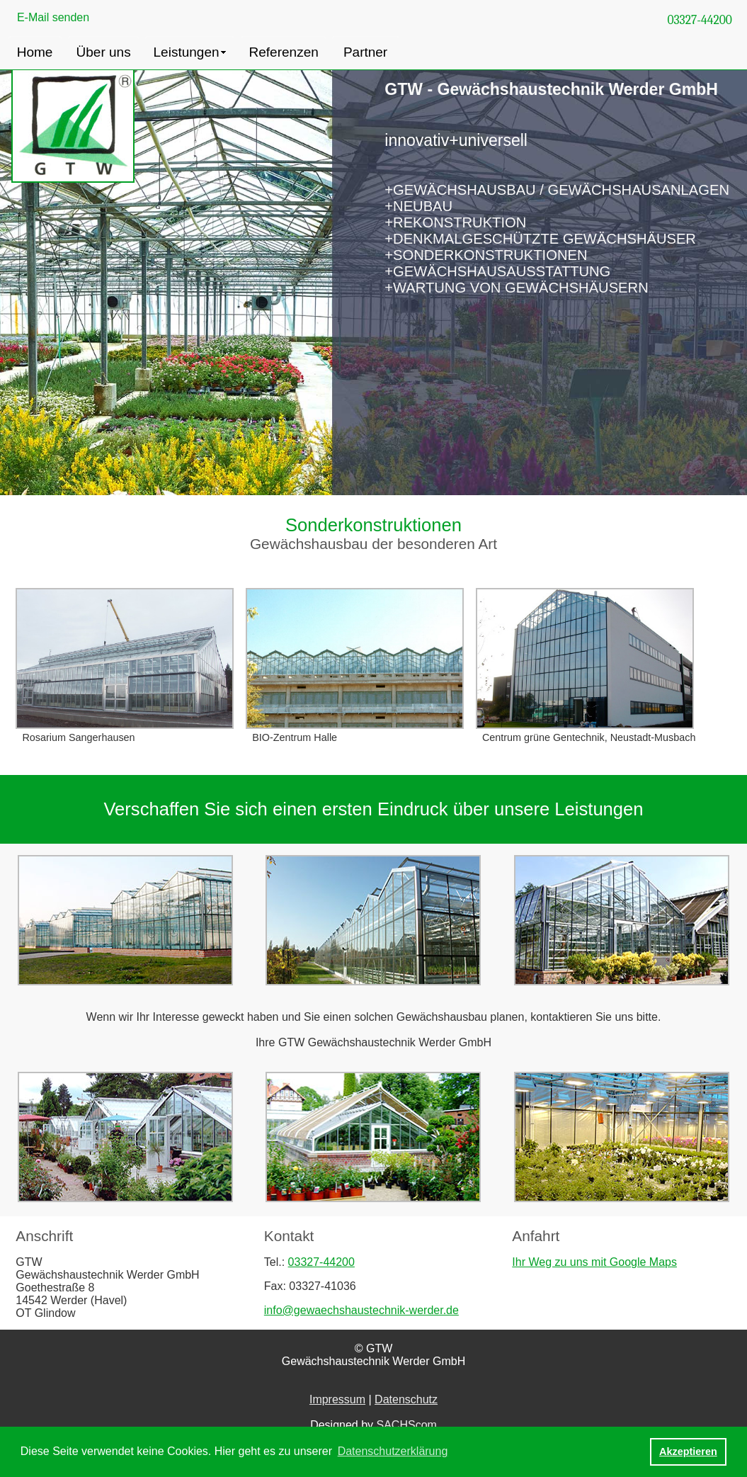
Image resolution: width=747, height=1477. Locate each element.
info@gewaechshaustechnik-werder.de (361, 1310)
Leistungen (186, 52)
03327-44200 (699, 20)
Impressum (337, 1399)
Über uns (103, 52)
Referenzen (284, 52)
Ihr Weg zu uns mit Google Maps (594, 1262)
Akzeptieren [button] (688, 1451)
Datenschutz (406, 1399)
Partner (365, 52)
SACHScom (407, 1425)
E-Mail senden (53, 17)
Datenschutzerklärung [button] (393, 1451)
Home (35, 52)
